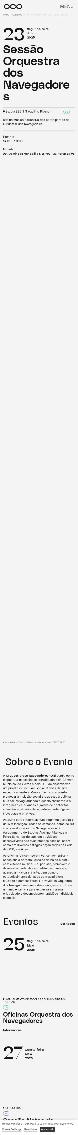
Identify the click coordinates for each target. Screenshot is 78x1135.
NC (6, 1114)
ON (66, 112)
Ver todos (67, 923)
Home (6, 15)
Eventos (17, 15)
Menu (67, 6)
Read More (30, 1129)
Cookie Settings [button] (11, 1129)
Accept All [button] (47, 1129)
